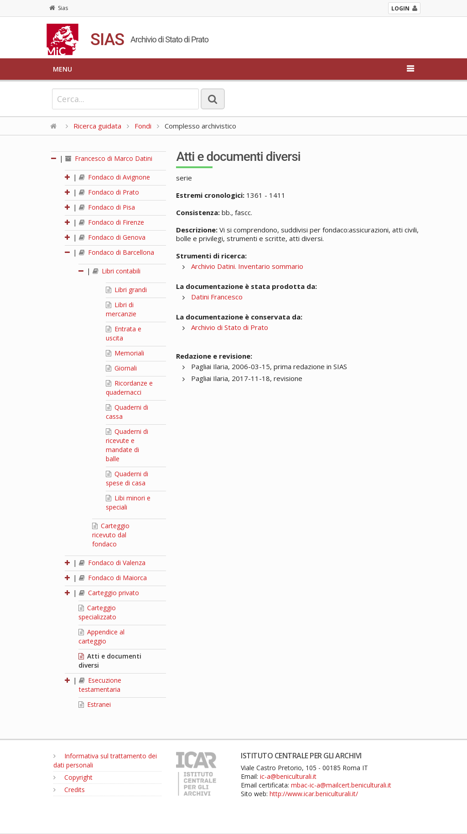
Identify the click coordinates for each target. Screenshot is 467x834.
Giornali (121, 368)
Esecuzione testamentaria (100, 685)
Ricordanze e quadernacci (129, 387)
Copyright (73, 777)
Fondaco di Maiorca (113, 577)
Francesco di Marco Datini (108, 158)
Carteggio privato (109, 592)
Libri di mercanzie (121, 309)
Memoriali (125, 353)
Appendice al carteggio (101, 636)
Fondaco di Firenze (111, 222)
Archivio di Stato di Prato (229, 327)
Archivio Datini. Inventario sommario (247, 266)
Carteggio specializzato (97, 612)
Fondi (143, 125)
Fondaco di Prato (109, 192)
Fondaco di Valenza (112, 562)
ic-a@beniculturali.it (288, 776)
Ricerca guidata (97, 125)
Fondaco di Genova (112, 237)
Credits (69, 789)
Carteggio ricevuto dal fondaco (111, 534)
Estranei (94, 704)
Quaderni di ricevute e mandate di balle (127, 445)
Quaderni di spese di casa (127, 478)
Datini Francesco (217, 296)
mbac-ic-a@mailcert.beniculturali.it (341, 785)
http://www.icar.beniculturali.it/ (314, 793)
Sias (58, 8)
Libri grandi (126, 289)
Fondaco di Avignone (114, 177)
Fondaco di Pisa (107, 207)
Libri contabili (116, 271)
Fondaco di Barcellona (116, 252)
